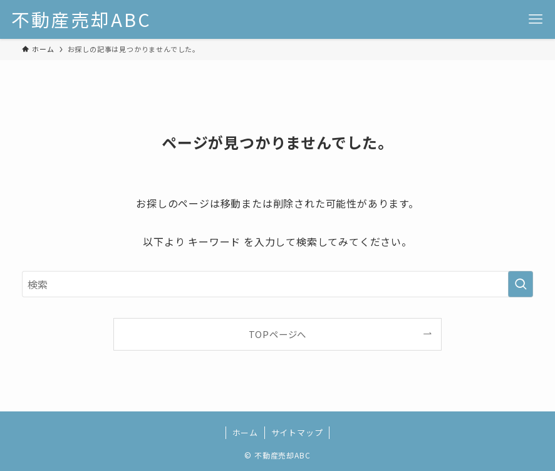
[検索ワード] (277, 284)
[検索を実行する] (520, 284)
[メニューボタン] (535, 19)
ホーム (245, 432)
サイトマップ (297, 432)
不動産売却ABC (81, 20)
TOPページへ (278, 334)
